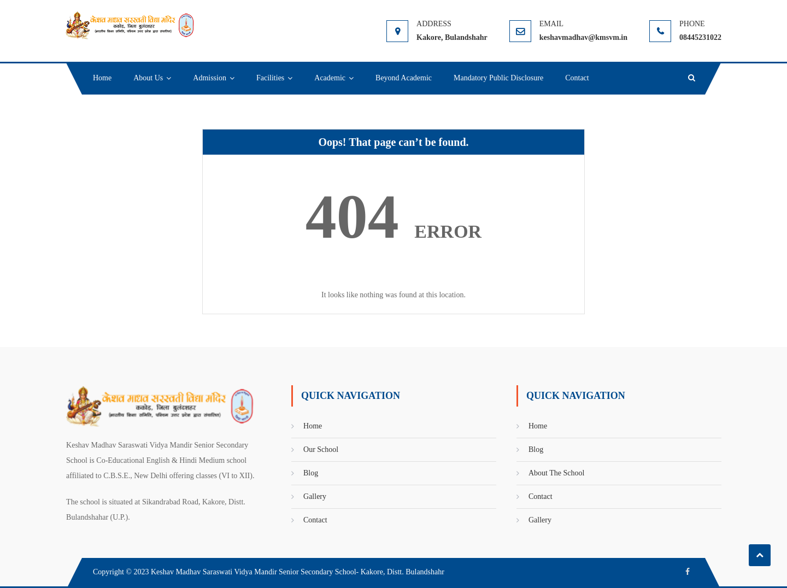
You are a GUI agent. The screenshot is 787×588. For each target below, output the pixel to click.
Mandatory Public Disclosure (498, 78)
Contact (577, 78)
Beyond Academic (403, 78)
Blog (310, 473)
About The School (556, 473)
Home (102, 78)
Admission (209, 78)
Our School (320, 449)
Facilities (270, 78)
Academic (329, 78)
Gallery (314, 496)
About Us (148, 78)
